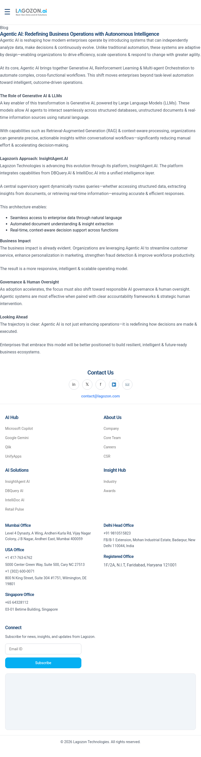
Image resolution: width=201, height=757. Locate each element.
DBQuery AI (14, 491)
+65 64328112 (16, 602)
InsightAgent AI (17, 481)
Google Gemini (16, 438)
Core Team (112, 438)
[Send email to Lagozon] (127, 384)
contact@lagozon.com (100, 396)
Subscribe (43, 663)
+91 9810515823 (117, 533)
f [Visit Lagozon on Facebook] (100, 384)
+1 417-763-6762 (18, 558)
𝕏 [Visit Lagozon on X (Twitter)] (87, 384)
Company (111, 428)
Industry (110, 481)
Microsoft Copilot (19, 428)
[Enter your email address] (43, 649)
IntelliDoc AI (14, 500)
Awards (110, 491)
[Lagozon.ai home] (31, 12)
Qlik (8, 447)
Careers (110, 447)
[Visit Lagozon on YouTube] (114, 384)
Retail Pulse (14, 509)
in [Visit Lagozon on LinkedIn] (73, 384)
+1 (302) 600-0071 (20, 571)
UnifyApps (13, 456)
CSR (107, 456)
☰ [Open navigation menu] (7, 12)
